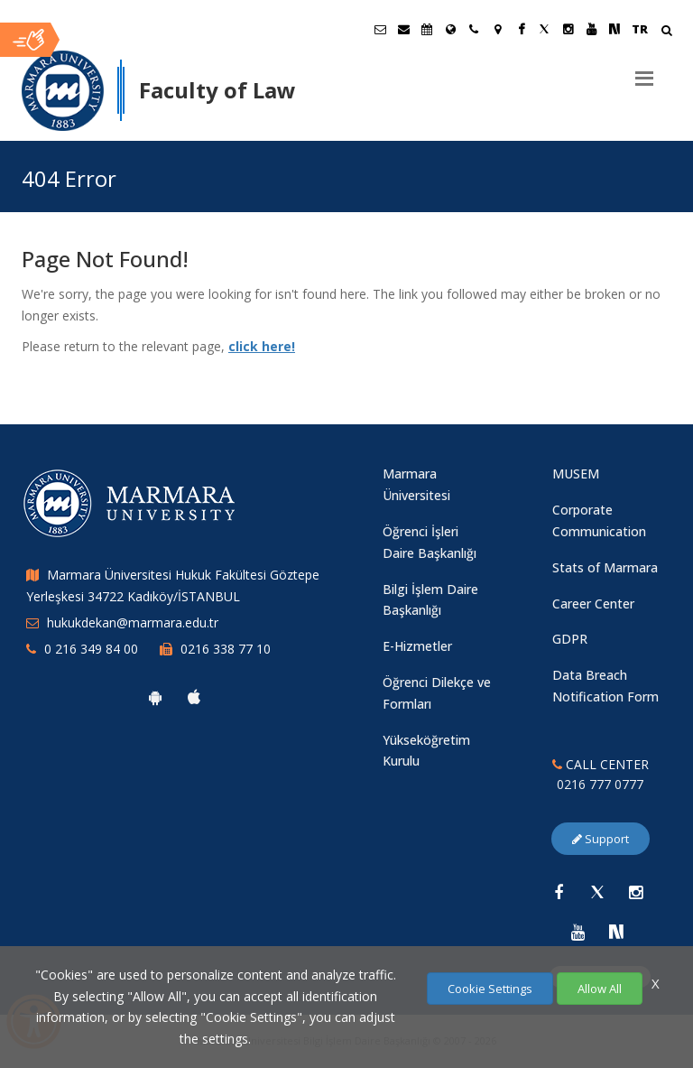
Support (600, 839)
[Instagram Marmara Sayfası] (568, 28)
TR (640, 29)
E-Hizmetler (417, 646)
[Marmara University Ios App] (194, 697)
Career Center (593, 603)
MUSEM (575, 473)
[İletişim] (474, 28)
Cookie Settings (490, 988)
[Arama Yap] (666, 32)
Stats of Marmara (605, 567)
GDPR (569, 638)
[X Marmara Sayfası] (544, 28)
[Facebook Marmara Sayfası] (521, 28)
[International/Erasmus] (450, 28)
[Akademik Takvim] (427, 28)
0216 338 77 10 (225, 648)
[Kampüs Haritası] (497, 28)
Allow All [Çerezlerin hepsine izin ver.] (600, 988)
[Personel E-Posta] (403, 28)
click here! (261, 346)
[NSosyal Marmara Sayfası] (614, 28)
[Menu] (644, 71)
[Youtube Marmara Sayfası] (591, 28)
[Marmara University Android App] (155, 697)
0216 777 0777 (600, 784)
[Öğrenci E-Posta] (380, 28)
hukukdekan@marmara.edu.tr (132, 622)
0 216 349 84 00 (91, 648)
